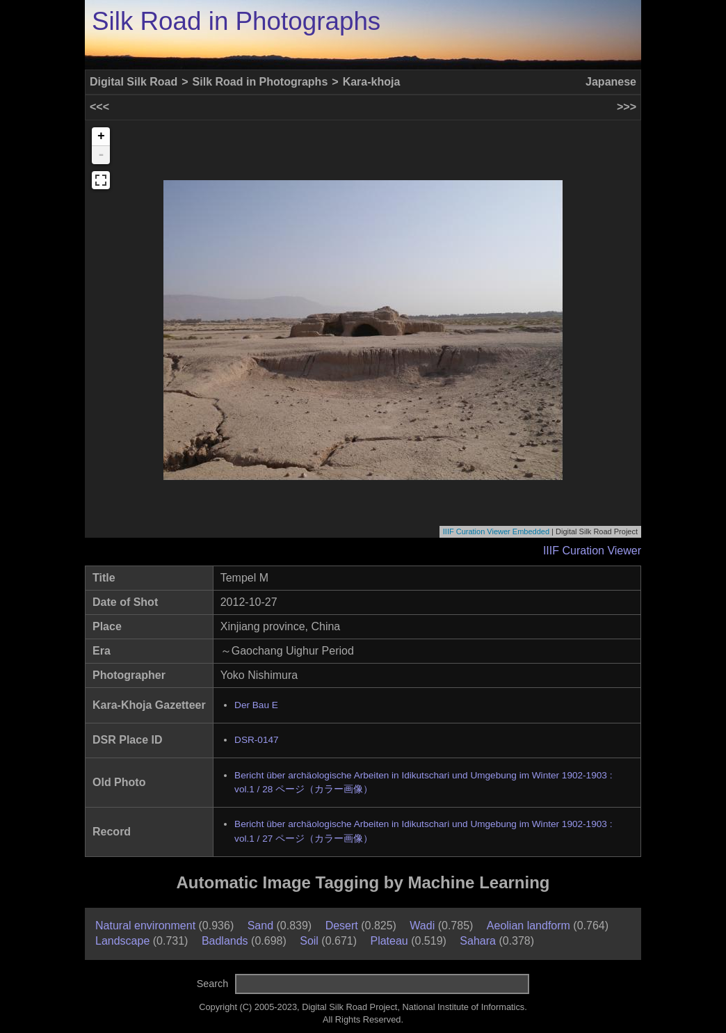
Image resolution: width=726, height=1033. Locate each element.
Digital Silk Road (133, 82)
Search (213, 983)
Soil (309, 941)
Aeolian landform (528, 925)
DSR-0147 (256, 740)
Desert (341, 925)
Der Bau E (256, 705)
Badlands (225, 941)
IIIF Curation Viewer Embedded (496, 531)
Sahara (478, 941)
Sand (260, 925)
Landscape (122, 941)
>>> (626, 107)
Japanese (611, 82)
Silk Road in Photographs (236, 21)
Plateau (389, 941)
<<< (99, 107)
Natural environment (145, 925)
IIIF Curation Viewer (592, 550)
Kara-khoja (372, 82)
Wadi (422, 925)
